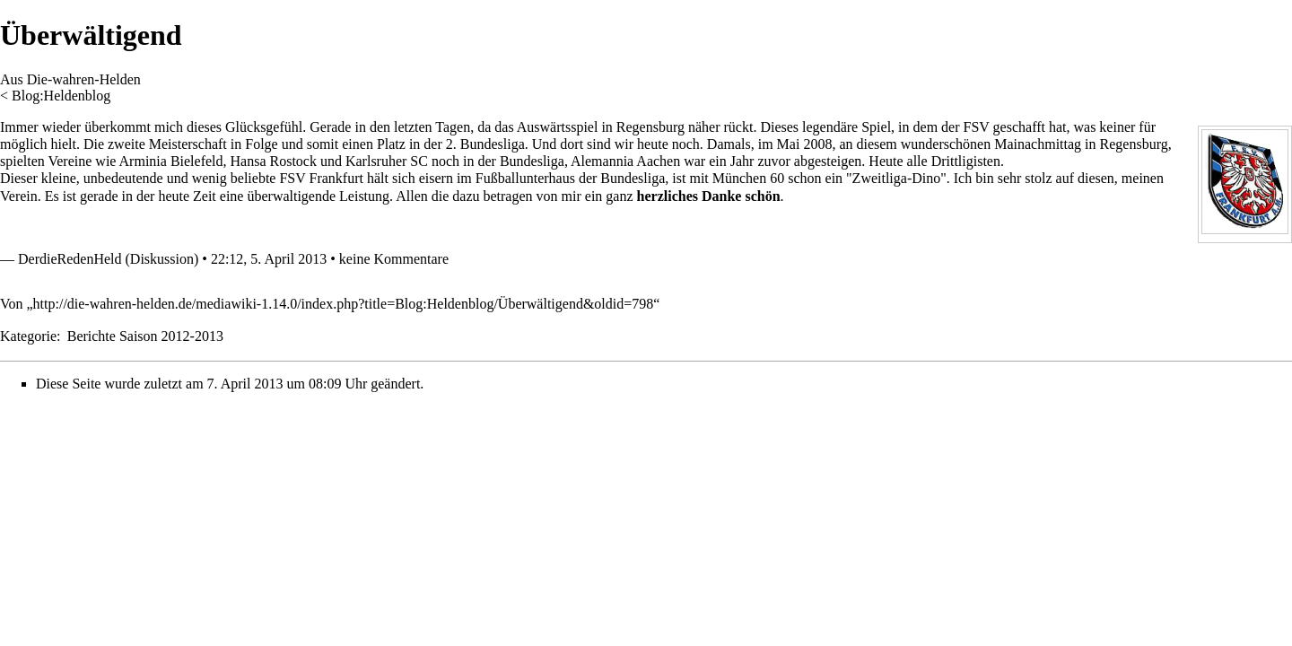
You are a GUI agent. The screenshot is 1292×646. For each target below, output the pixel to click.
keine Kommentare (394, 258)
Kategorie (28, 336)
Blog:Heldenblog (61, 95)
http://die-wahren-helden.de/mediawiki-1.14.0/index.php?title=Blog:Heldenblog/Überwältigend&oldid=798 (343, 303)
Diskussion (162, 258)
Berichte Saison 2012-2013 (145, 336)
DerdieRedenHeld (70, 258)
